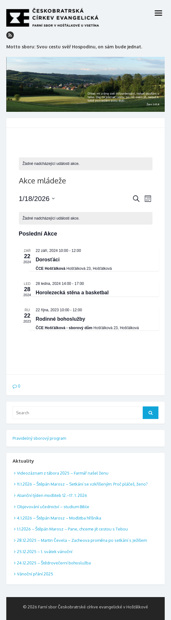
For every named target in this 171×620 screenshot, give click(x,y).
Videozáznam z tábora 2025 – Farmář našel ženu (62, 473)
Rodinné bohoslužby (60, 319)
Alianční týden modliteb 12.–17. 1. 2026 (52, 495)
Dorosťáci (48, 259)
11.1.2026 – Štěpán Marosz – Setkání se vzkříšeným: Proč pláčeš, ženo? (82, 484)
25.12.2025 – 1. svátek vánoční (44, 551)
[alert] (85, 163)
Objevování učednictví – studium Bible (53, 506)
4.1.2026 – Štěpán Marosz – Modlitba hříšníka (59, 517)
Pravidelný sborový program (39, 438)
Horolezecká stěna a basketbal (72, 292)
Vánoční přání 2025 (35, 573)
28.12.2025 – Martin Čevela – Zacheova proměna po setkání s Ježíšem (82, 540)
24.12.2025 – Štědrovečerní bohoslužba (54, 562)
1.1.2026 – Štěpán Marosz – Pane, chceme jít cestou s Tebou (72, 528)
